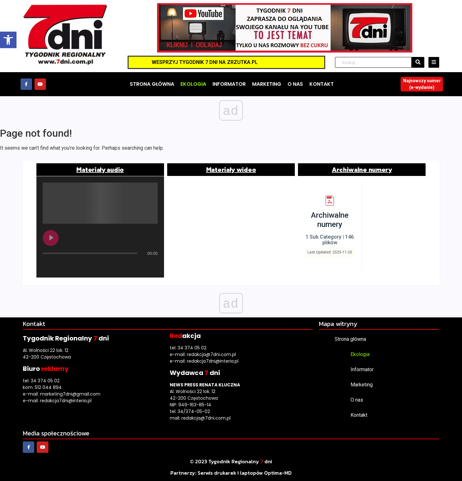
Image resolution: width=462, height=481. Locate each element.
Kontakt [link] (359, 415)
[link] (8, 40)
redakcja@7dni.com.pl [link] (211, 354)
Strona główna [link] (350, 339)
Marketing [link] (362, 385)
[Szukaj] (373, 62)
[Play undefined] (51, 238)
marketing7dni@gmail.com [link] (70, 394)
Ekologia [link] (360, 354)
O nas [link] (357, 400)
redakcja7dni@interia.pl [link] (66, 400)
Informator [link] (362, 369)
